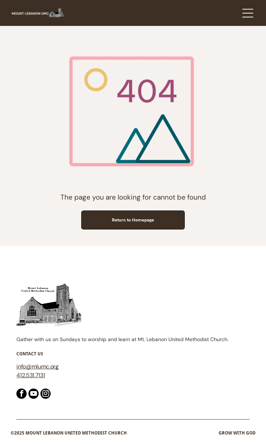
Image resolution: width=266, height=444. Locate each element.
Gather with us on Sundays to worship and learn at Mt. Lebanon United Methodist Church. (122, 339)
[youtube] (33, 395)
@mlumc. (38, 366)
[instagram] (45, 395)
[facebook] (21, 395)
